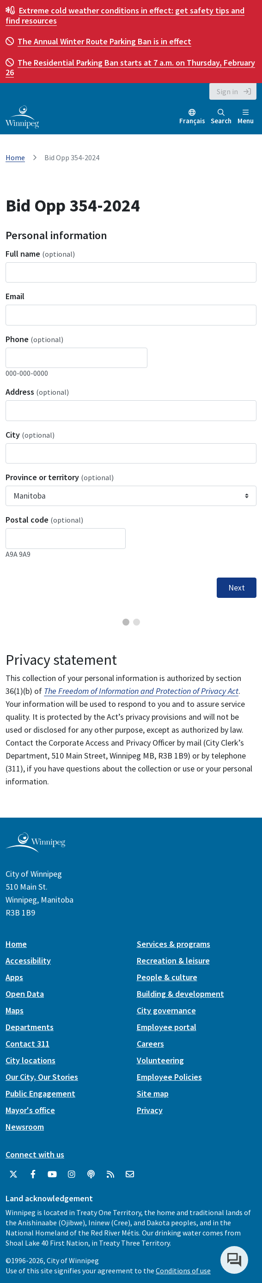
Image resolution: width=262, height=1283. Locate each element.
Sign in (227, 91)
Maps (15, 1010)
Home (15, 157)
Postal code (44, 519)
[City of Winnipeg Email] (130, 1174)
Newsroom (25, 1126)
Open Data (25, 993)
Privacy (150, 1110)
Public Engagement (40, 1093)
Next (236, 588)
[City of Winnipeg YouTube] (52, 1174)
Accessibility (28, 960)
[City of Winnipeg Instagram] (71, 1174)
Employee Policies (169, 1077)
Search (221, 117)
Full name (40, 253)
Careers (150, 1043)
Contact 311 (27, 1043)
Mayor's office (30, 1110)
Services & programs (173, 944)
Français (192, 120)
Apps (14, 977)
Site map (153, 1093)
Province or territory (60, 477)
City (30, 434)
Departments (30, 1027)
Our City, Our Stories (42, 1077)
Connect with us (35, 1154)
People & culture (167, 977)
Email (15, 296)
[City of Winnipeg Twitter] (13, 1174)
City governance (166, 1010)
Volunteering (160, 1060)
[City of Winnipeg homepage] (35, 848)
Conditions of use (183, 1270)
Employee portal (166, 1027)
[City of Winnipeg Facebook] (33, 1174)
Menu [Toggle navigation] (246, 117)
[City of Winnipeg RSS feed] (110, 1174)
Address (37, 391)
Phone (34, 339)
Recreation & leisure (173, 960)
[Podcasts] (91, 1174)
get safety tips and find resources (125, 15)
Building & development (180, 993)
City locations (30, 1060)
